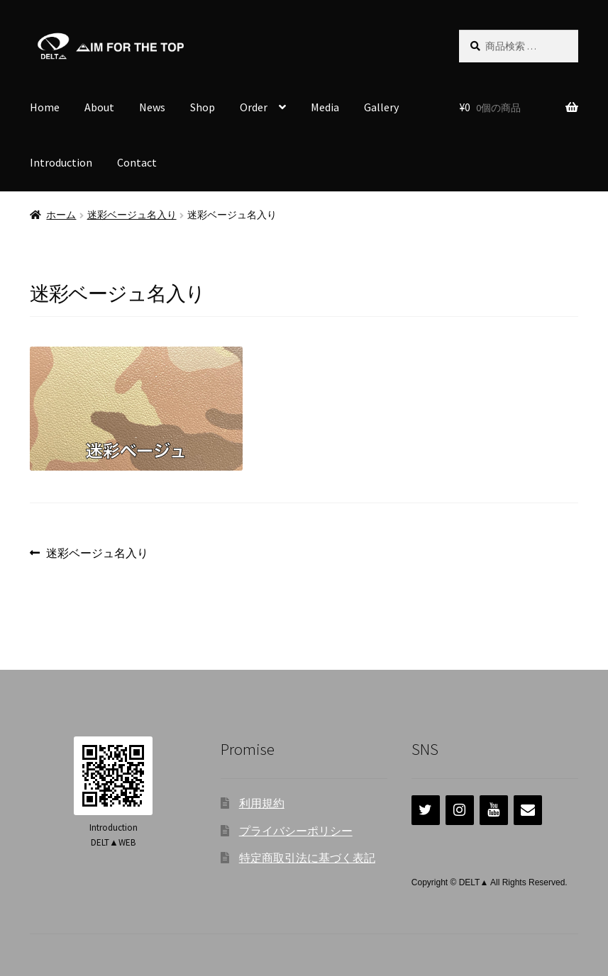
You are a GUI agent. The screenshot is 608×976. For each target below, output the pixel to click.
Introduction (61, 162)
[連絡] (528, 810)
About (99, 107)
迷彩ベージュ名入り (132, 214)
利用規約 (261, 803)
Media (325, 107)
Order (253, 107)
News (152, 107)
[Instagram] (460, 810)
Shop (202, 107)
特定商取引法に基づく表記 (307, 858)
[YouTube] (494, 810)
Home (45, 107)
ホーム (61, 214)
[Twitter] (425, 810)
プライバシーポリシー (296, 831)
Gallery (381, 107)
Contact (137, 162)
